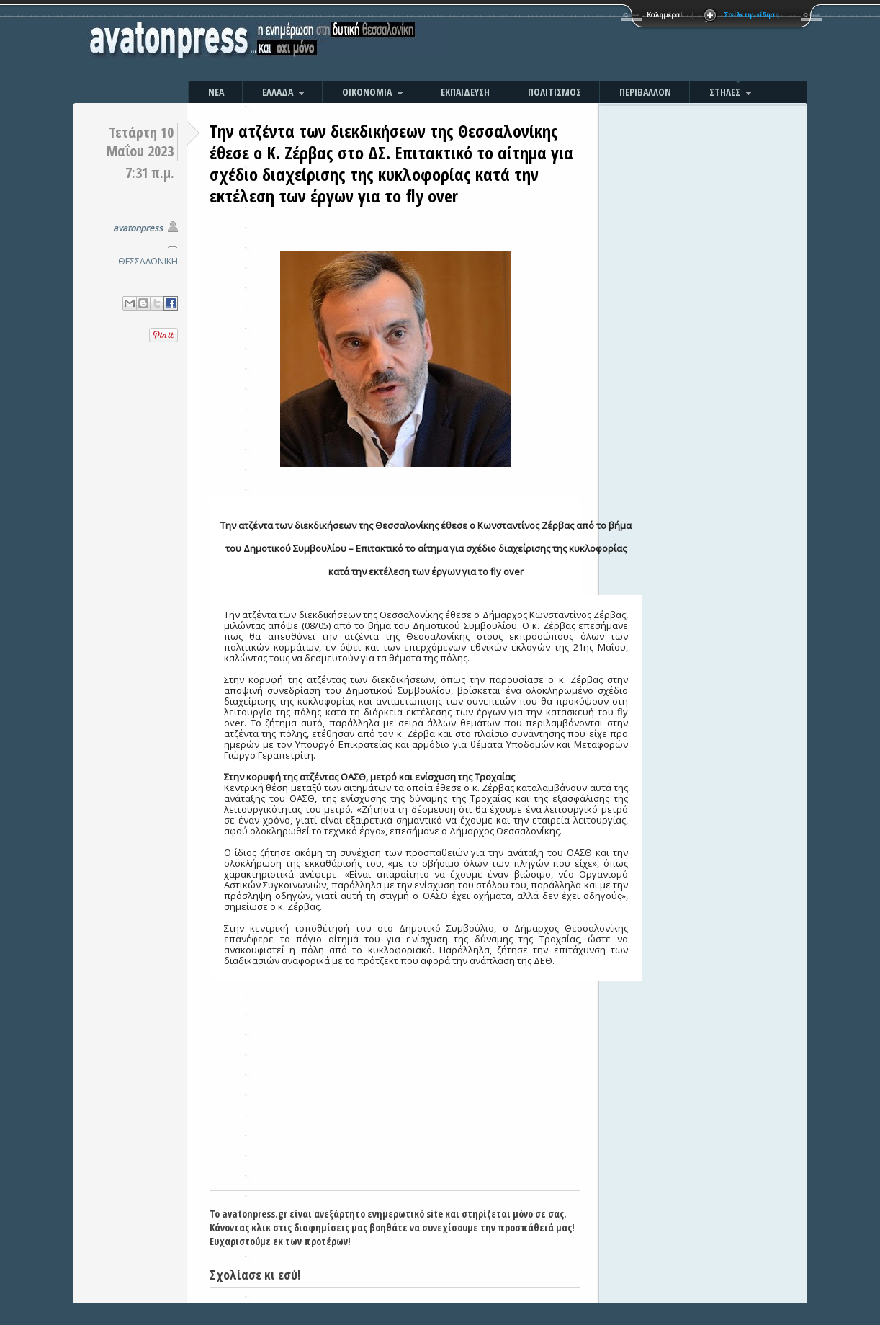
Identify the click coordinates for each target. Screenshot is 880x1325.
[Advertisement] (594, 43)
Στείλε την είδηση (751, 14)
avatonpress (138, 228)
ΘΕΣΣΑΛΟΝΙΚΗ (148, 261)
